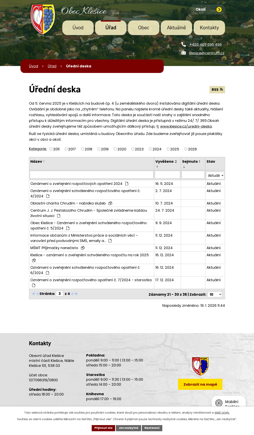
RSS (217, 89)
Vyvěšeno (166, 161)
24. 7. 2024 (164, 209)
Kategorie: (38, 148)
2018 (88, 148)
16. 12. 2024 (164, 253)
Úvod (78, 28)
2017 (72, 148)
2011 (56, 148)
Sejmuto (191, 161)
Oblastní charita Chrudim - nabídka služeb (71, 202)
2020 (121, 148)
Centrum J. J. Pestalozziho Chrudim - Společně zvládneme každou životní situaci (88, 212)
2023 (139, 148)
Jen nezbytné (128, 428)
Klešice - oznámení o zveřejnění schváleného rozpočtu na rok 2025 (89, 256)
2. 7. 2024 (163, 189)
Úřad (110, 28)
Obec (143, 28)
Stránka (47, 292)
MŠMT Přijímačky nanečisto (57, 246)
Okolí (208, 9)
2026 (192, 148)
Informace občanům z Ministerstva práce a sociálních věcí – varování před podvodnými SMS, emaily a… (84, 237)
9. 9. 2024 (163, 221)
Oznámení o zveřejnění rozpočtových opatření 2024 (79, 182)
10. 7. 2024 (164, 202)
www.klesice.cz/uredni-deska (186, 126)
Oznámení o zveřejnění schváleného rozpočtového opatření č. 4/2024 (85, 192)
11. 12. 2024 (164, 234)
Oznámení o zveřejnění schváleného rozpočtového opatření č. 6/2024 (85, 269)
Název (36, 161)
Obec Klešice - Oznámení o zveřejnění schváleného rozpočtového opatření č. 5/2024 (88, 224)
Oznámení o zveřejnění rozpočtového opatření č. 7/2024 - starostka (91, 281)
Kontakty (209, 28)
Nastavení (153, 428)
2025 (174, 148)
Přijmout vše (102, 428)
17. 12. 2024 (164, 278)
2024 (157, 148)
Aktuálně (176, 28)
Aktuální (214, 182)
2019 (105, 148)
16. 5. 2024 (164, 182)
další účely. (222, 412)
